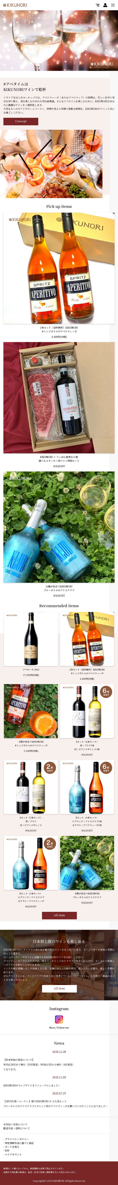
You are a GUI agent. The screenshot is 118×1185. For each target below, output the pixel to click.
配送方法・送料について (16, 1128)
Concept (20, 121)
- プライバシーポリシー (16, 1139)
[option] (59, 40)
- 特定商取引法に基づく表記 (18, 1143)
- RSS (6, 1150)
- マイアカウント (12, 1154)
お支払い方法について (15, 1124)
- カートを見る (11, 1146)
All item (59, 916)
